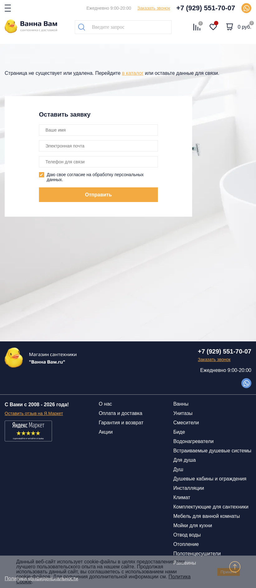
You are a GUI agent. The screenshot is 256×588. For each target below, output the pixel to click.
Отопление (186, 544)
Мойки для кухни (192, 525)
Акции (106, 432)
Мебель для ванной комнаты (206, 516)
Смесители (186, 422)
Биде (179, 432)
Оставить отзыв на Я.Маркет (34, 413)
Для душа (184, 460)
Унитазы (182, 413)
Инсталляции (188, 488)
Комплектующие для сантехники (210, 506)
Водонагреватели (193, 441)
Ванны (180, 404)
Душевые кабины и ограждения (209, 478)
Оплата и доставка (120, 413)
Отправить (98, 194)
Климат (181, 497)
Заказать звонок (153, 8)
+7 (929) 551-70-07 (205, 8)
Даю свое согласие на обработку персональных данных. (95, 177)
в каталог (133, 73)
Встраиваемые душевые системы (212, 450)
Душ (178, 469)
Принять (228, 572)
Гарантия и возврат (121, 422)
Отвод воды (187, 534)
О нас (105, 404)
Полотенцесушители (196, 553)
